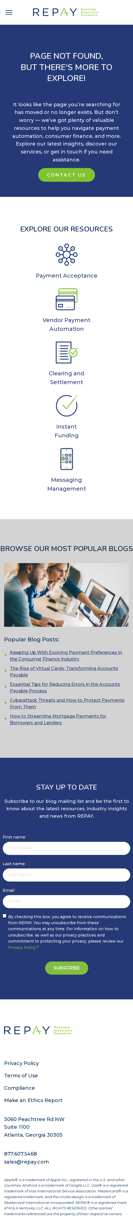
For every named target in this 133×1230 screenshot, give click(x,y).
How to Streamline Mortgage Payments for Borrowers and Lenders (58, 719)
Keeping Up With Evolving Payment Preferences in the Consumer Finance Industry (66, 656)
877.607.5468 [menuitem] (20, 1154)
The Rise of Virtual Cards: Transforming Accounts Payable (64, 672)
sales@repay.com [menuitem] (26, 1162)
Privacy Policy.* (23, 947)
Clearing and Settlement (66, 377)
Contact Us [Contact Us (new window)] (66, 175)
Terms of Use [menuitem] (21, 1076)
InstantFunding (67, 431)
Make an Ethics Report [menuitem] (33, 1100)
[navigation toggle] (8, 12)
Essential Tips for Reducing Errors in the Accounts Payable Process (65, 688)
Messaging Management (66, 484)
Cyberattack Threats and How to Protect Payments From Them (67, 703)
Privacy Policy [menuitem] (21, 1063)
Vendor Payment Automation (66, 324)
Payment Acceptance (66, 275)
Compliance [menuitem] (19, 1088)
